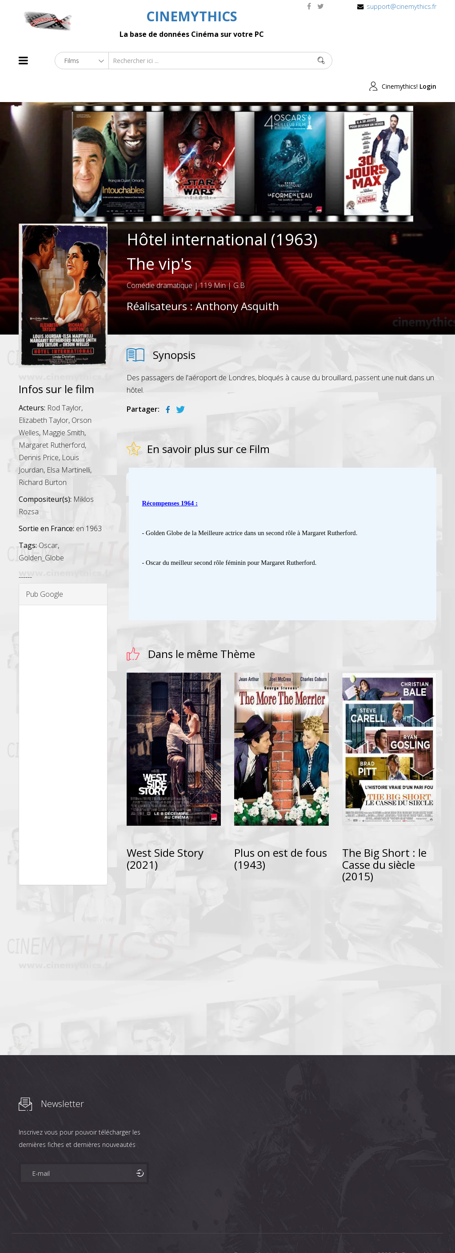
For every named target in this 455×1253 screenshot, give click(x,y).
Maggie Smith (63, 407)
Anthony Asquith (237, 280)
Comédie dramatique (159, 259)
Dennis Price (39, 432)
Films (45, 1230)
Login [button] (427, 60)
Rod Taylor (64, 382)
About (20, 1230)
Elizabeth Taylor (43, 394)
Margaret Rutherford (52, 419)
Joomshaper (304, 1229)
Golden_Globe (41, 532)
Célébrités (76, 1230)
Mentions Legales (124, 1230)
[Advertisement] (63, 719)
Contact (169, 1230)
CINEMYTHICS (191, 16)
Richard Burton (43, 456)
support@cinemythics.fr (401, 6)
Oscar (48, 519)
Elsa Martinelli (68, 444)
